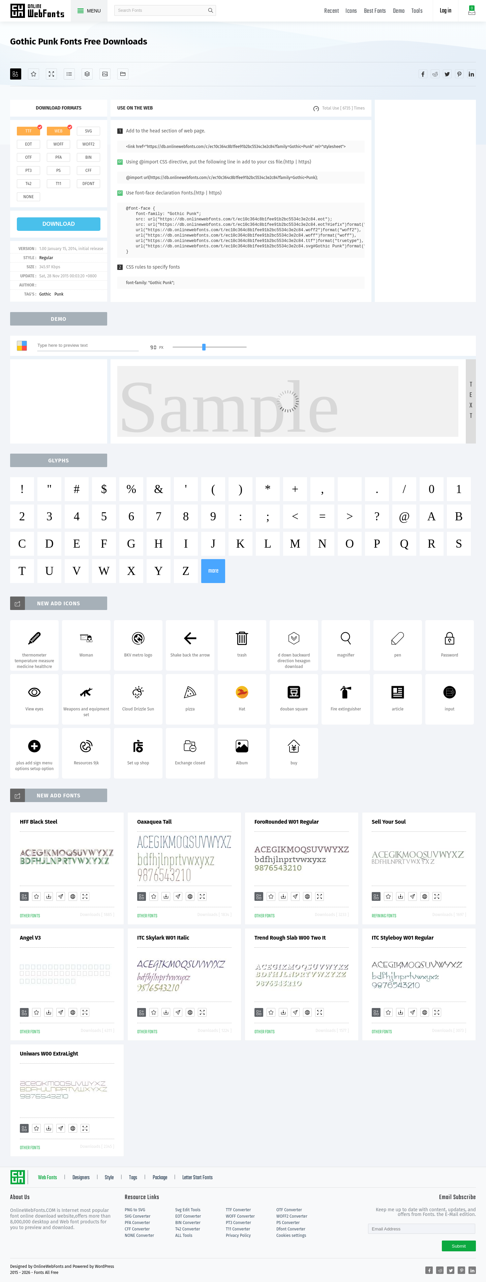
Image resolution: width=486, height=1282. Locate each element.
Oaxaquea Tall (154, 822)
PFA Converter (137, 1222)
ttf (28, 131)
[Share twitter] (447, 73)
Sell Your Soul (389, 822)
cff (88, 170)
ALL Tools (183, 1235)
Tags (133, 1177)
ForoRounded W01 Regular (286, 822)
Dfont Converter (290, 1229)
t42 (29, 183)
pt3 (28, 170)
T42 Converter (187, 1229)
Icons (351, 11)
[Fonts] (122, 74)
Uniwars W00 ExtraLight (49, 1053)
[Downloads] (48, 896)
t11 (58, 183)
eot (28, 144)
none (28, 196)
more (213, 571)
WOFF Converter (240, 1216)
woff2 (89, 144)
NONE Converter (139, 1235)
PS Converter (288, 1222)
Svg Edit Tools (188, 1210)
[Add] (15, 74)
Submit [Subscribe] (459, 1246)
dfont (88, 183)
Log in (445, 11)
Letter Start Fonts (197, 1177)
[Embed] (72, 896)
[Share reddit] (435, 73)
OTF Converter (289, 1210)
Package (160, 1177)
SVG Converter (137, 1216)
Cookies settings (291, 1235)
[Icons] (105, 74)
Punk (58, 294)
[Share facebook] (423, 73)
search (211, 10)
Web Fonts (47, 1177)
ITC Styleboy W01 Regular (403, 938)
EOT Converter (188, 1216)
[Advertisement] (425, 201)
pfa (58, 157)
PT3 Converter (238, 1222)
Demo (399, 11)
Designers (81, 1177)
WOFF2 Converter (291, 1216)
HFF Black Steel (38, 822)
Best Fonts (375, 11)
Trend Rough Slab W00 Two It (290, 938)
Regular (46, 257)
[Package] (87, 74)
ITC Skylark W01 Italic (163, 938)
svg (88, 131)
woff (58, 144)
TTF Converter (238, 1210)
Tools (417, 11)
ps (58, 170)
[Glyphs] (69, 74)
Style (109, 1177)
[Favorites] (33, 74)
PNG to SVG (135, 1210)
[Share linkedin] (471, 73)
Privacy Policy (238, 1235)
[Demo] (51, 74)
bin (88, 157)
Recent (331, 11)
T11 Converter (238, 1229)
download (58, 224)
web (59, 131)
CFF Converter (137, 1229)
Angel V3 (30, 938)
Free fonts (40, 11)
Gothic (45, 294)
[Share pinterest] (459, 73)
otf (28, 157)
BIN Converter (188, 1222)
